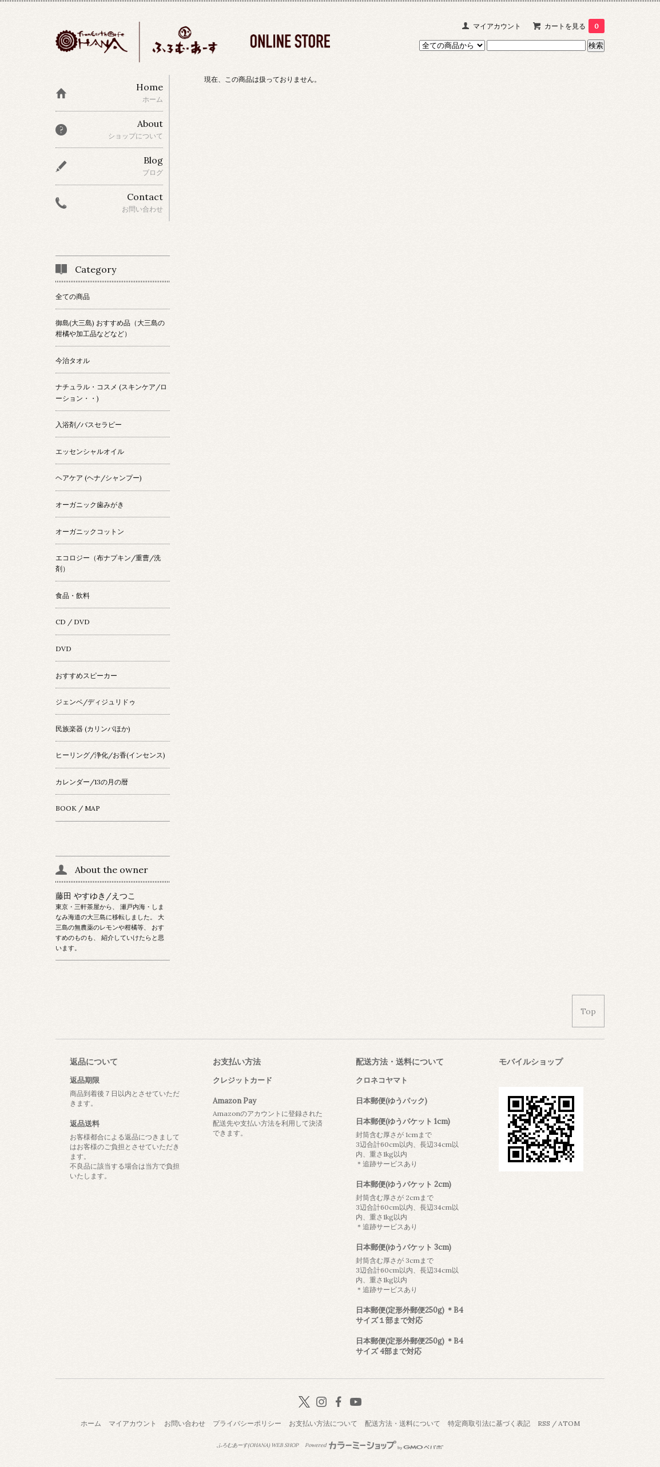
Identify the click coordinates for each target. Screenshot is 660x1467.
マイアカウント (497, 26)
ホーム (91, 1423)
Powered (374, 1445)
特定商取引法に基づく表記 (489, 1423)
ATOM (569, 1423)
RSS (544, 1423)
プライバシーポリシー (247, 1423)
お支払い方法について (323, 1423)
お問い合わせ (184, 1423)
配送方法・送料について (402, 1423)
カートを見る (574, 26)
